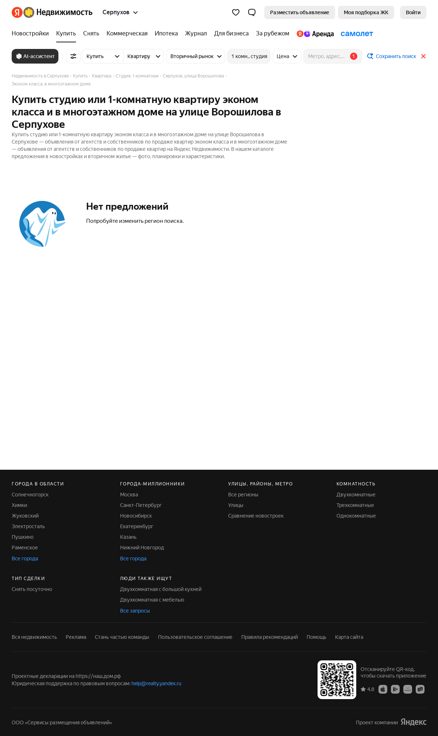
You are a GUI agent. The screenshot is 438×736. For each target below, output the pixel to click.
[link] (413, 12)
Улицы (235, 505)
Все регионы (243, 494)
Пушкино (23, 537)
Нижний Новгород (142, 547)
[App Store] (383, 689)
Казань (128, 537)
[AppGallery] (407, 689)
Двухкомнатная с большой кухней (160, 589)
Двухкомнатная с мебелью (152, 600)
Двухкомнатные (356, 494)
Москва (129, 494)
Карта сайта (349, 637)
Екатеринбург (136, 526)
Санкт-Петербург (141, 505)
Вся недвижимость (34, 637)
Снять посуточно (32, 589)
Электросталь (28, 526)
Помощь (316, 637)
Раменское (25, 547)
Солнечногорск (30, 494)
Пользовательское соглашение (195, 637)
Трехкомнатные (355, 505)
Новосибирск (136, 516)
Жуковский (25, 516)
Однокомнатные (356, 516)
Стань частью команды (122, 637)
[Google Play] (395, 689)
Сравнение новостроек (256, 516)
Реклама (76, 637)
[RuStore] (420, 689)
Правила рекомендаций (269, 637)
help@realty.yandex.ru (156, 683)
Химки (19, 505)
